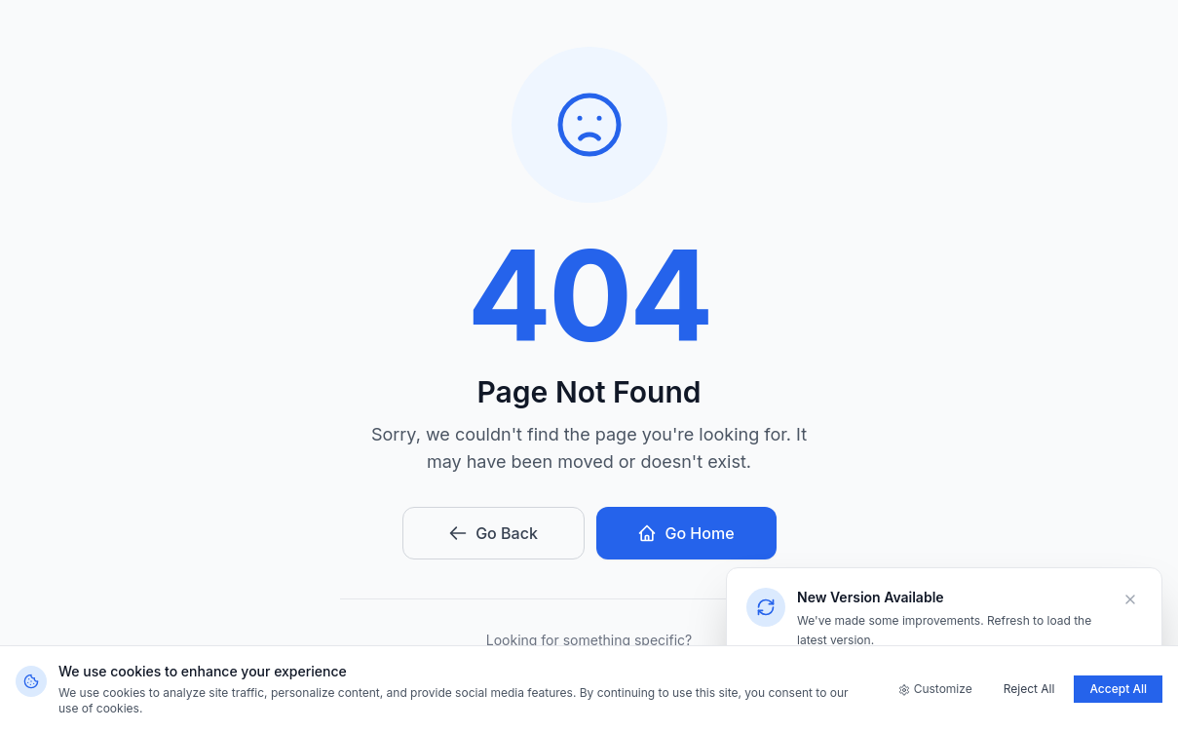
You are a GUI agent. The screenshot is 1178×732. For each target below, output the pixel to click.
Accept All (1118, 688)
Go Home (685, 533)
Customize (935, 688)
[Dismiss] (1130, 599)
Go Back (493, 533)
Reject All (1029, 688)
